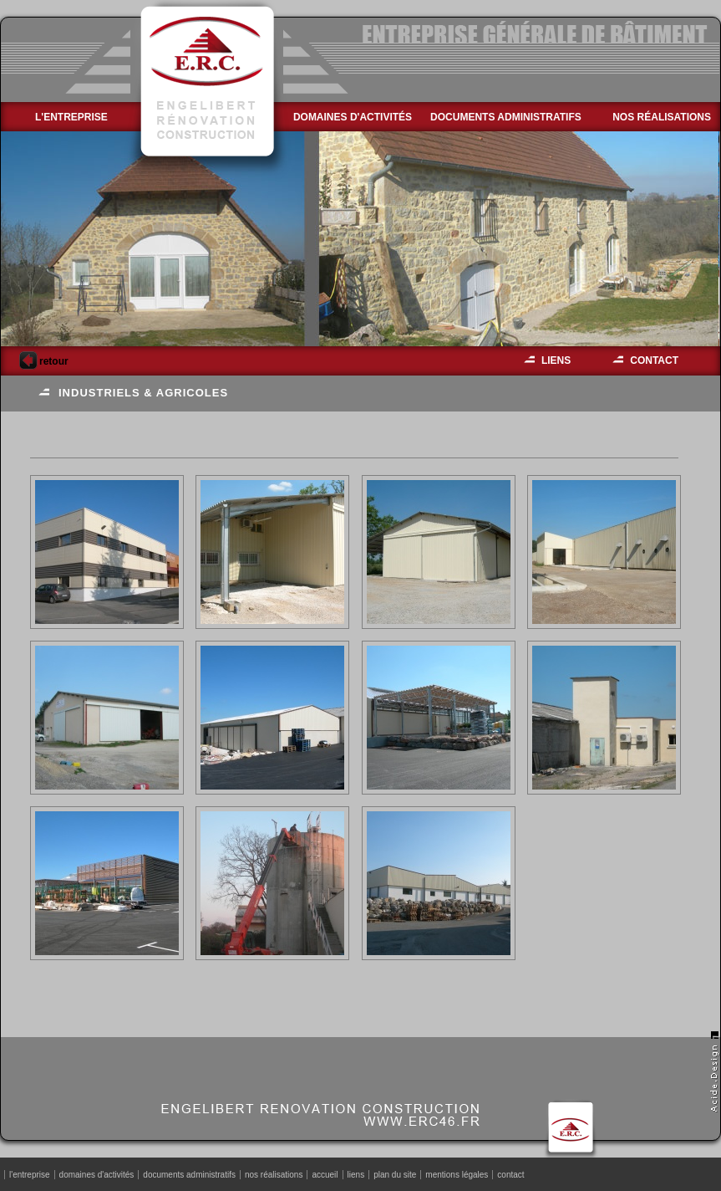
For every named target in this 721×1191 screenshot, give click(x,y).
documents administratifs (505, 117)
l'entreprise (71, 117)
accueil (325, 1174)
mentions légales (456, 1174)
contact (654, 360)
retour (43, 361)
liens (556, 360)
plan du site (394, 1174)
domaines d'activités (352, 117)
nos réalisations (661, 117)
